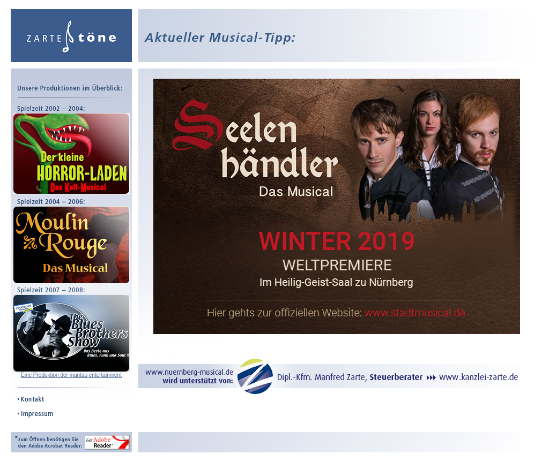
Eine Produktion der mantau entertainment (71, 375)
